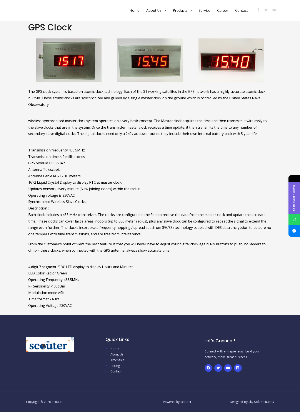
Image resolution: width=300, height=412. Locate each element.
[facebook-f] (260, 10)
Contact (241, 10)
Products (180, 10)
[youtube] (274, 10)
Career (222, 10)
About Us (154, 10)
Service (204, 10)
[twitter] (268, 10)
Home (134, 10)
